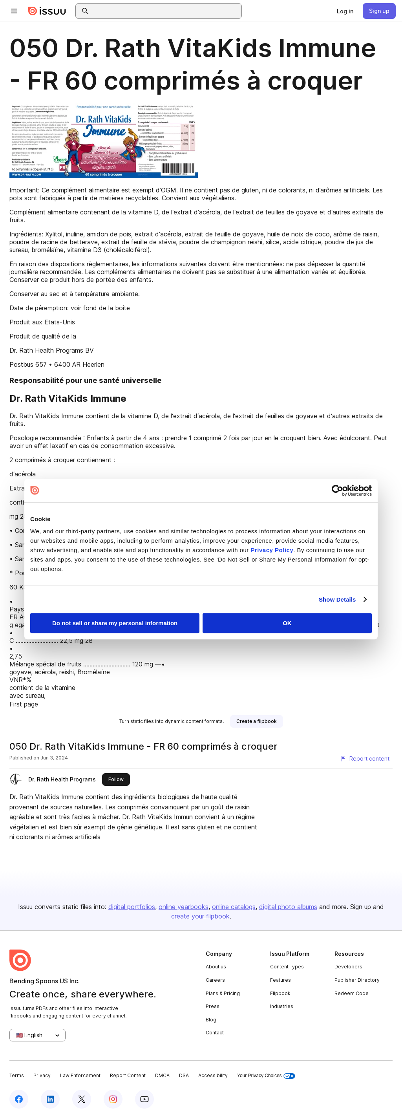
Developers (348, 967)
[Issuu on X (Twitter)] (81, 1099)
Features (280, 980)
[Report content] (365, 758)
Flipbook (280, 993)
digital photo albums (288, 907)
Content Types (287, 967)
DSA (184, 1075)
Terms (16, 1075)
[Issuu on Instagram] (113, 1099)
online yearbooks (183, 907)
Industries (281, 1006)
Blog (211, 1020)
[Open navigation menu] (14, 11)
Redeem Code (351, 993)
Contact (215, 1033)
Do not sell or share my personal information (114, 623)
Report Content (128, 1075)
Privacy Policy (272, 550)
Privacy (42, 1075)
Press (212, 1006)
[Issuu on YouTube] (144, 1099)
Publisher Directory (357, 980)
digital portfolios (131, 907)
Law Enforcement (80, 1075)
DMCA (162, 1075)
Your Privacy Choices (266, 1076)
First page (23, 704)
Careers (215, 980)
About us (216, 967)
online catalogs (234, 907)
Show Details (337, 599)
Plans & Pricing (223, 993)
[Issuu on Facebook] (18, 1099)
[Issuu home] (47, 11)
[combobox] (165, 11)
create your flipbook (200, 916)
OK (287, 623)
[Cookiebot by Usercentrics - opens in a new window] (337, 490)
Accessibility (213, 1075)
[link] (345, 11)
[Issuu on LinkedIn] (50, 1099)
